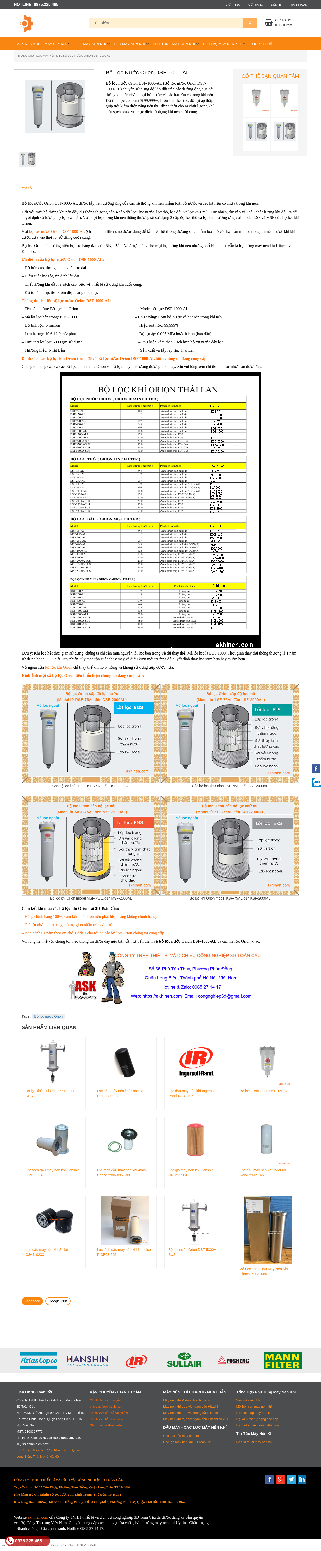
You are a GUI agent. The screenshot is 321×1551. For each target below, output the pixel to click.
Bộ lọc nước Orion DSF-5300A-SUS (192, 1252)
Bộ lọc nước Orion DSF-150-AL (264, 1091)
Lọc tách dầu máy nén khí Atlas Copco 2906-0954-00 (121, 1172)
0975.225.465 (24, 1541)
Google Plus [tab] (57, 1301)
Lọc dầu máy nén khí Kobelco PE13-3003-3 (120, 1093)
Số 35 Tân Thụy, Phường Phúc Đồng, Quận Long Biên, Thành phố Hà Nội (48, 1453)
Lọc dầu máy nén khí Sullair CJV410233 (47, 1252)
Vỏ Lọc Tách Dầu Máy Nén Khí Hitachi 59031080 (264, 1271)
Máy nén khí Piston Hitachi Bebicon (188, 1400)
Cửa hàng (255, 4)
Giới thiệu (233, 4)
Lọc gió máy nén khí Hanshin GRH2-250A (191, 1172)
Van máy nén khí (248, 1400)
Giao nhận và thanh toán (106, 1425)
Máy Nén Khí (27, 44)
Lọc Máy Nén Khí (90, 44)
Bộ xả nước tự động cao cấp (257, 1419)
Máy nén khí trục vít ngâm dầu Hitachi (190, 1406)
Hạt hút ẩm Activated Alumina (257, 1425)
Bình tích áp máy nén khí (254, 1413)
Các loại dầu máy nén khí (181, 1436)
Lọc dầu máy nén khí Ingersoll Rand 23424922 (263, 1172)
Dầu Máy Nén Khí (129, 44)
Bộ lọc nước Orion (48, 1016)
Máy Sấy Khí (56, 44)
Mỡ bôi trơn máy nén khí (254, 1406)
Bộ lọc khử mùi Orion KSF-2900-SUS (51, 1093)
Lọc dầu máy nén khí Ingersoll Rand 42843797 (191, 1093)
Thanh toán (298, 4)
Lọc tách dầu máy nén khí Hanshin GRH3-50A (53, 1172)
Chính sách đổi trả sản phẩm (109, 1413)
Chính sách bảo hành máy (107, 1419)
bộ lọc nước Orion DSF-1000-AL (57, 231)
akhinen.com (38, 1517)
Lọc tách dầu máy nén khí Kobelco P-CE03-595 (124, 1252)
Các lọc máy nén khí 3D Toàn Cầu (188, 1442)
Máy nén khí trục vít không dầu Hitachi (191, 1413)
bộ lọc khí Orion (58, 667)
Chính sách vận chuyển (105, 1400)
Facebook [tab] (32, 1301)
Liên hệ (276, 4)
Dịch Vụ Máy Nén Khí (222, 44)
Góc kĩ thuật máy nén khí (254, 1442)
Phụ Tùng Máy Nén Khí (174, 44)
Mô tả (27, 188)
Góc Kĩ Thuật (261, 44)
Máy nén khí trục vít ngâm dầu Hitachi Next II (195, 1419)
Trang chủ (26, 55)
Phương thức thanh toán (106, 1406)
